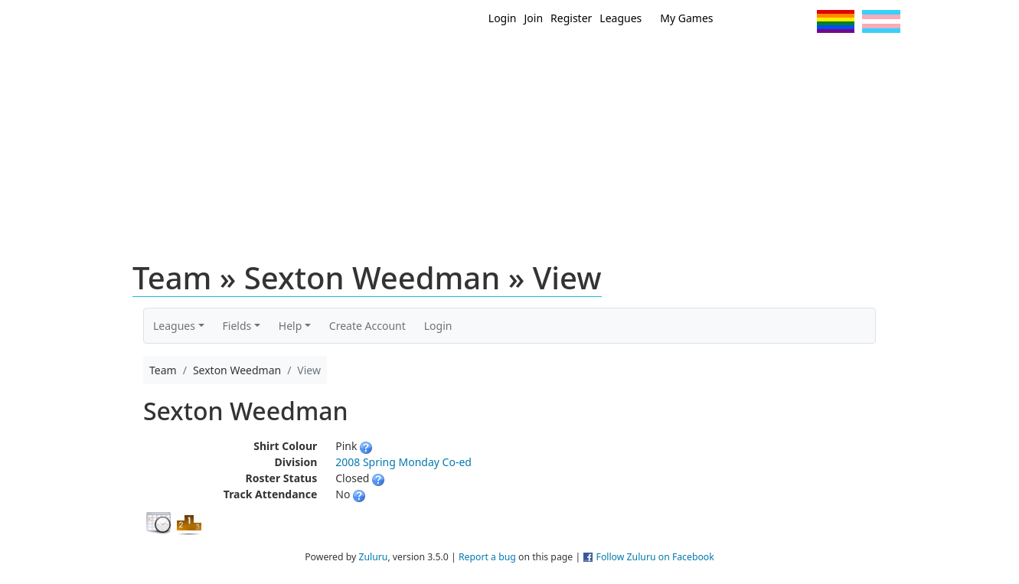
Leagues (620, 18)
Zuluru (372, 556)
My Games (686, 18)
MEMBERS (542, 59)
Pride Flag (835, 21)
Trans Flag (881, 21)
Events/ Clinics (641, 59)
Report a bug (487, 556)
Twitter (742, 21)
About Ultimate (757, 59)
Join (534, 18)
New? (472, 59)
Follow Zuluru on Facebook (655, 556)
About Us (858, 59)
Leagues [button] (174, 325)
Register (571, 18)
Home (411, 59)
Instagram (799, 21)
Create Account (367, 325)
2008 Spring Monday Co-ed (403, 462)
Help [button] (290, 325)
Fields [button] (237, 325)
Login (502, 18)
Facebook (770, 21)
